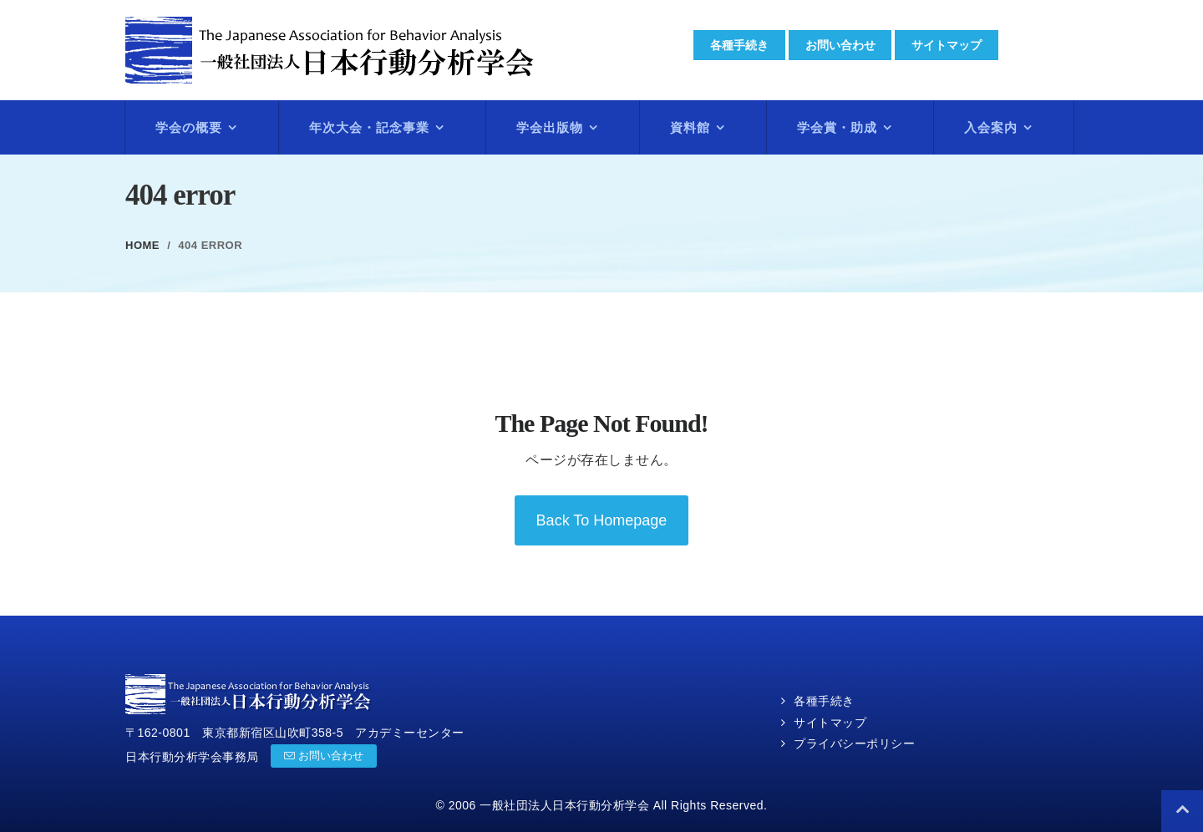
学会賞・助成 (837, 127)
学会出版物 (549, 127)
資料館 (690, 127)
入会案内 (991, 127)
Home (142, 245)
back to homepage (601, 520)
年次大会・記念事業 (369, 127)
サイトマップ (947, 45)
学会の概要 (188, 127)
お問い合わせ (840, 45)
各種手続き (739, 45)
